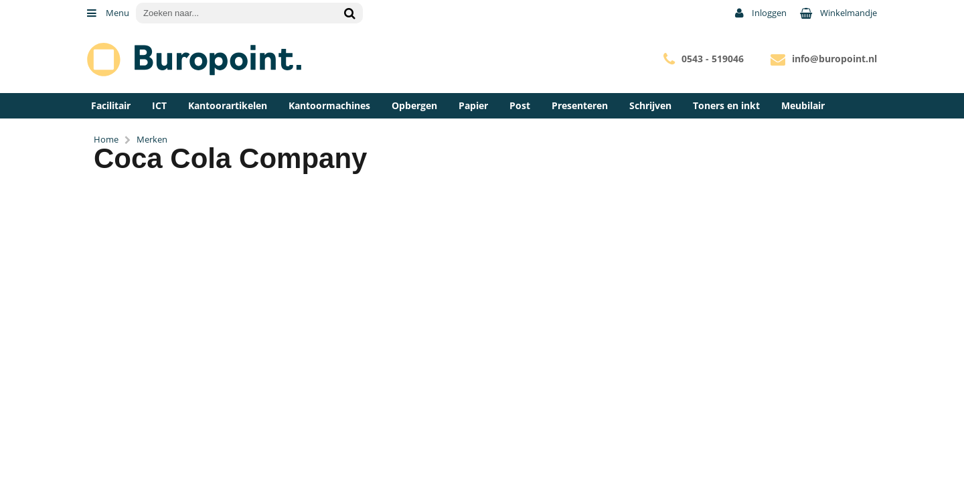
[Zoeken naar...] (349, 13)
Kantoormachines (329, 105)
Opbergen (414, 105)
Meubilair (803, 105)
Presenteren (580, 105)
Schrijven (650, 105)
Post (519, 105)
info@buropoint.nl (834, 58)
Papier (473, 105)
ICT (159, 105)
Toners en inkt (726, 105)
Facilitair (111, 105)
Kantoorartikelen (227, 105)
